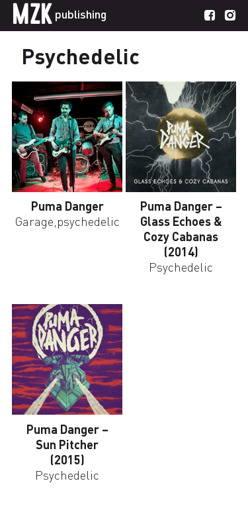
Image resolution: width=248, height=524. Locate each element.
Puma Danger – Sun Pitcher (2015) (67, 444)
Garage (34, 221)
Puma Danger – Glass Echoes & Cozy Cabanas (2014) (181, 228)
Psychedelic (181, 266)
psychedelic (88, 221)
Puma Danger (67, 205)
